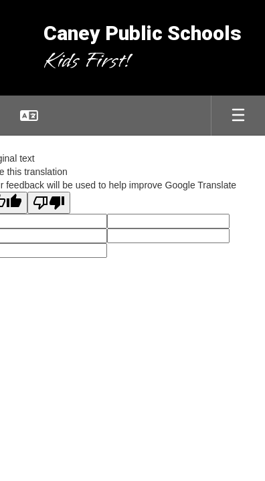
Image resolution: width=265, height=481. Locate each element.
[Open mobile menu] (238, 116)
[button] (29, 116)
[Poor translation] (48, 203)
